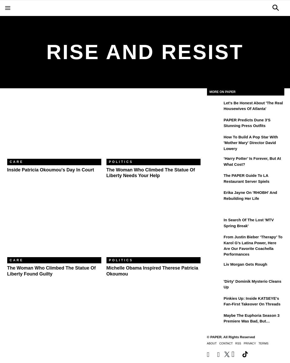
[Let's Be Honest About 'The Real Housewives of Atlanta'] (214, 106)
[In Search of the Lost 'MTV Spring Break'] (214, 223)
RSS (238, 343)
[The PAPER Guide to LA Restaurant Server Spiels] (214, 179)
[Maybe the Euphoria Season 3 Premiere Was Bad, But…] (214, 319)
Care (16, 162)
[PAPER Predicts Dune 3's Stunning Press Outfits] (214, 123)
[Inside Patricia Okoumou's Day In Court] (54, 127)
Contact (226, 343)
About (212, 343)
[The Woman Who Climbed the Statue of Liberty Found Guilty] (54, 225)
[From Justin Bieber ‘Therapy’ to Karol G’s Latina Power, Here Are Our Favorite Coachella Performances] (214, 240)
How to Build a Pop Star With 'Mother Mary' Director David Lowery (251, 143)
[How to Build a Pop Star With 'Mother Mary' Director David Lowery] (214, 140)
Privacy (250, 343)
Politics (121, 162)
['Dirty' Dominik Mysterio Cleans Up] (214, 285)
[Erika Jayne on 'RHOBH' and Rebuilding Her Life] (214, 196)
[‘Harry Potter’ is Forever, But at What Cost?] (214, 162)
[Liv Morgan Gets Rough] (214, 268)
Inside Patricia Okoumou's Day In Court (50, 169)
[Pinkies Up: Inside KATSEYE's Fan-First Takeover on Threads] (214, 302)
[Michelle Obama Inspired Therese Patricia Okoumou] (153, 225)
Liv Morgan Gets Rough (245, 264)
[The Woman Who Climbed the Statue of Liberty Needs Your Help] (153, 127)
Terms (264, 343)
